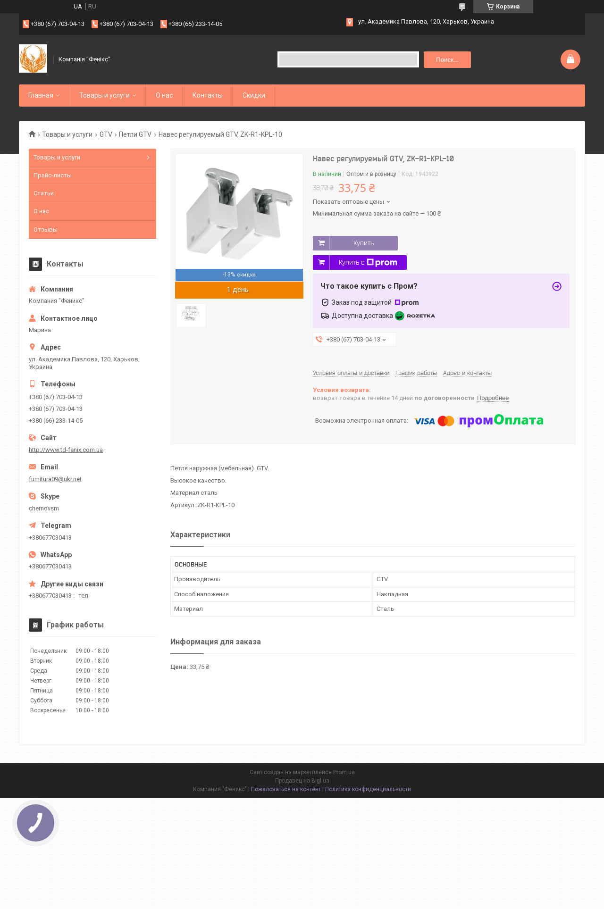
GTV (106, 134)
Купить (363, 243)
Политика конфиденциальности (368, 789)
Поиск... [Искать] (447, 59)
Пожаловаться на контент (286, 789)
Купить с (368, 263)
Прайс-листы (53, 175)
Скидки (254, 95)
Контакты (208, 95)
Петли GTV (135, 134)
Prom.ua (344, 772)
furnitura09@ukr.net (55, 479)
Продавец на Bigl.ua (302, 780)
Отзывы (46, 229)
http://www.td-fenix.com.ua (66, 449)
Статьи (44, 193)
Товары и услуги (104, 95)
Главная (40, 95)
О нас (164, 95)
